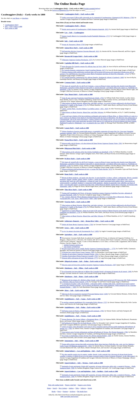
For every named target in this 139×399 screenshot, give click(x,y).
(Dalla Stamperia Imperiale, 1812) (85, 29)
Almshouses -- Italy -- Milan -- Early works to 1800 (81, 268)
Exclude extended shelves (92, 8)
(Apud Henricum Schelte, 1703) (83, 98)
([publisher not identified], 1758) (98, 87)
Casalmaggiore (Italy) (11, 25)
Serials (90, 388)
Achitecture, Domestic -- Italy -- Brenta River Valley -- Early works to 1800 (89, 221)
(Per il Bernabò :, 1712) (97, 73)
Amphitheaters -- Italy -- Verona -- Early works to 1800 (82, 316)
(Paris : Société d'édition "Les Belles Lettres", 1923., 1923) (85, 109)
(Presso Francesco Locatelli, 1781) (80, 256)
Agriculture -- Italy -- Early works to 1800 (78, 234)
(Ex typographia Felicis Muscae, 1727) (84, 302)
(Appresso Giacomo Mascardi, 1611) (80, 51)
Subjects (83, 388)
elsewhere (25, 18)
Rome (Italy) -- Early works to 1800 (76, 174)
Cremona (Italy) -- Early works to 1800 (77, 82)
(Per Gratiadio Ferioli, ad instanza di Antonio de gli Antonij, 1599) (96, 271)
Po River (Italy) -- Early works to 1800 (77, 158)
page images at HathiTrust (72, 247)
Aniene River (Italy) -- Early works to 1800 (78, 48)
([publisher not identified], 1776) (87, 152)
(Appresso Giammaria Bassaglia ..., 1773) (88, 248)
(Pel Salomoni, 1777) (80, 258)
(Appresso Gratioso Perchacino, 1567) (89, 265)
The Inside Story (82, 391)
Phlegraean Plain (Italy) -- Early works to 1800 (80, 148)
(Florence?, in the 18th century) (97, 355)
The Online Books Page (69, 3)
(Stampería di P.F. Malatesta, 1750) (98, 17)
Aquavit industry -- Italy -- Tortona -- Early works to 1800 (83, 363)
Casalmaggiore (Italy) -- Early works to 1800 (79, 14)
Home (49, 388)
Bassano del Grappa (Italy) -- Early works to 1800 (81, 56)
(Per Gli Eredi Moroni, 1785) (79, 323)
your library (16, 18)
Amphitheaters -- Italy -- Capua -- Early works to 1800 (82, 299)
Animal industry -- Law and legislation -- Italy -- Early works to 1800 (87, 351)
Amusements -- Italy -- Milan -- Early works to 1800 (81, 341)
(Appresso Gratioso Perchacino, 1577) (77, 60)
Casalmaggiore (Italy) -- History (75, 26)
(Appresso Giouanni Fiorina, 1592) (80, 254)
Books (54, 391)
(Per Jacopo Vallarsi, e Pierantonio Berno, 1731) (82, 319)
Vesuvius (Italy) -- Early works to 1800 (77, 202)
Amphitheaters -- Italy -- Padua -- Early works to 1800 (82, 307)
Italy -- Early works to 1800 (13, 26)
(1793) (73, 44)
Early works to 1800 (11, 28)
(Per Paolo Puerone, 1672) (87, 169)
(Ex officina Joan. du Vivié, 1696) (84, 66)
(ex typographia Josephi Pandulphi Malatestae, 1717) (86, 36)
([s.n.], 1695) (80, 231)
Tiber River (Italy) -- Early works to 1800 (78, 189)
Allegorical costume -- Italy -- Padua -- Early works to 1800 (83, 261)
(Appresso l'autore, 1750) (77, 224)
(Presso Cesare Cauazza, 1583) (78, 252)
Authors (71, 388)
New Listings (63, 388)
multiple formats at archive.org (73, 245)
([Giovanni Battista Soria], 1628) (85, 294)
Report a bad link (70, 385)
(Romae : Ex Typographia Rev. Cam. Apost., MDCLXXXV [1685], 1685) (96, 197)
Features (65, 391)
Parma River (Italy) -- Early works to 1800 (79, 140)
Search (55, 388)
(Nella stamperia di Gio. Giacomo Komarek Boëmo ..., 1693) (98, 285)
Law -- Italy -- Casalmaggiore (74, 32)
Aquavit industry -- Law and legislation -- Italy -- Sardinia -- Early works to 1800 (91, 371)
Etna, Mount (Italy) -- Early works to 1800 (79, 94)
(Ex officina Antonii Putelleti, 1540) (86, 336)
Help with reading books (55, 385)
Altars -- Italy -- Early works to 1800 (76, 290)
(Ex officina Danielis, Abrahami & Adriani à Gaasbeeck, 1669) (93, 77)
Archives (72, 391)
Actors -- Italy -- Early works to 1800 (76, 228)
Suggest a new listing (84, 385)
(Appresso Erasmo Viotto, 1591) (92, 143)
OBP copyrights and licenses (69, 396)
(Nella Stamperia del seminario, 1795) (83, 311)
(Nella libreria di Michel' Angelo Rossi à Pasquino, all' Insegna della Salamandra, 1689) (99, 182)
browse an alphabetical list (60, 10)
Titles (77, 388)
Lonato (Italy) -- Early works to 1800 (77, 128)
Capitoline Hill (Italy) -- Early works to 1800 (79, 63)
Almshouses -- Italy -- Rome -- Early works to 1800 (81, 276)
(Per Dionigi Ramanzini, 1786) (95, 332)
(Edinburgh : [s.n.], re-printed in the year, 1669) (98, 119)
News (59, 391)
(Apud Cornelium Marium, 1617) (84, 70)
